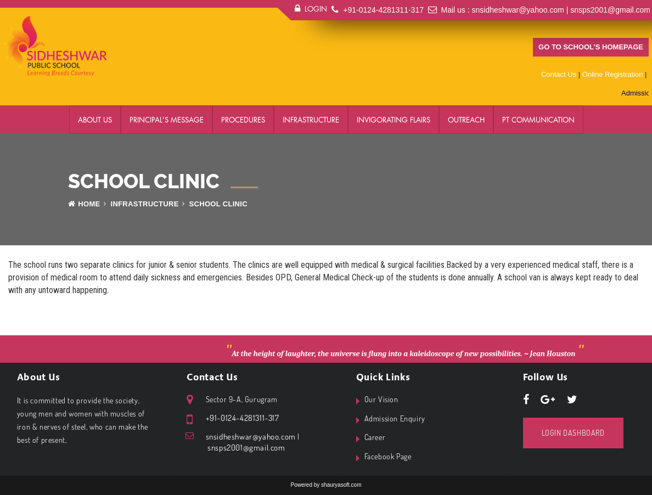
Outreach (466, 120)
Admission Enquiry (394, 418)
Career (375, 437)
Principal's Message (167, 120)
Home (84, 204)
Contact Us (558, 74)
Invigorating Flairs (393, 120)
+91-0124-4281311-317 (383, 9)
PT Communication (538, 120)
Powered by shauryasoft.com (326, 485)
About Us (95, 120)
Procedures (243, 120)
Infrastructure (311, 120)
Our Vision (381, 399)
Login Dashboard (573, 432)
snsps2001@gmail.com (610, 9)
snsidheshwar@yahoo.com (518, 9)
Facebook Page (388, 456)
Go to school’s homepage (590, 47)
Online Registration (612, 74)
